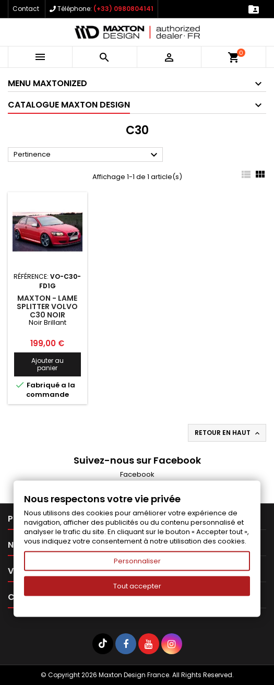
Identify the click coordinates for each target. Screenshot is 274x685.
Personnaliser (137, 561)
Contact (26, 8)
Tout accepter (137, 586)
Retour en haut (228, 433)
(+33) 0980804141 (123, 8)
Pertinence (87, 155)
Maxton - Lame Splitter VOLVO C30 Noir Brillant (47, 310)
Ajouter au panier (47, 364)
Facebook (137, 474)
